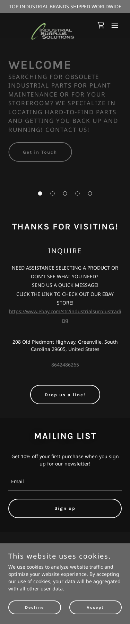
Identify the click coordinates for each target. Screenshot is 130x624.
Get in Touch (40, 152)
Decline (34, 607)
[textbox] (65, 481)
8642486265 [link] (65, 364)
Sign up (65, 508)
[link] (48, 25)
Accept (95, 607)
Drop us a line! (65, 394)
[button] (40, 193)
